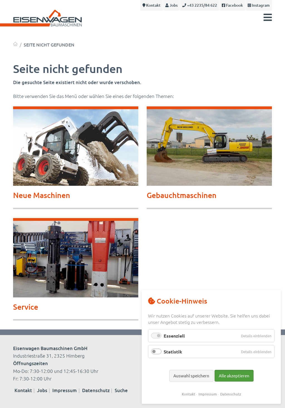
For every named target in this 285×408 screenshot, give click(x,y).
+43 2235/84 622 (199, 5)
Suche (121, 390)
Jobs (171, 5)
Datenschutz (96, 390)
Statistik (173, 352)
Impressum (64, 390)
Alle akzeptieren (234, 375)
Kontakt (151, 5)
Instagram (259, 5)
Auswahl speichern (191, 375)
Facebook (232, 5)
